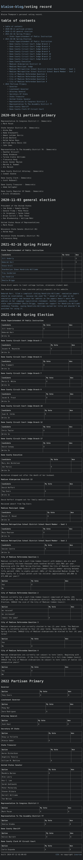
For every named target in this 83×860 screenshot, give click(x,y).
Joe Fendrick (8, 277)
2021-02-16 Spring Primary (18, 34)
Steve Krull (7, 266)
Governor (13, 87)
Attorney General (17, 92)
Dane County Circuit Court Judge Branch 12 (30, 57)
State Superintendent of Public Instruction (30, 36)
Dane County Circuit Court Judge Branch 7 (29, 49)
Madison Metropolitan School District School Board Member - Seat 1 (42, 69)
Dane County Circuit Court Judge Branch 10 (30, 54)
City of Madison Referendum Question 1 (28, 74)
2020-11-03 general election (19, 31)
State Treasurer (17, 97)
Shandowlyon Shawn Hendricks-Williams (20, 269)
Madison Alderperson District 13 (25, 64)
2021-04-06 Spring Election (18, 39)
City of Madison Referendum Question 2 (28, 77)
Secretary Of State (18, 94)
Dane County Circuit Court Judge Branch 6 (29, 46)
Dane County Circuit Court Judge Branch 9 (29, 51)
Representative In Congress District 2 (28, 102)
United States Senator (20, 99)
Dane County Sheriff (19, 107)
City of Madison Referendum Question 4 (28, 82)
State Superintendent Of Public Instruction (30, 41)
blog (19, 7)
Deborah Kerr (8, 262)
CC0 (57, 855)
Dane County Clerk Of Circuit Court (26, 109)
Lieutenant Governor (19, 89)
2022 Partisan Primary (15, 84)
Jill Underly (8, 258)
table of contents (13, 26)
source (78, 855)
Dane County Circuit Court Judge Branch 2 (29, 44)
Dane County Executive (20, 62)
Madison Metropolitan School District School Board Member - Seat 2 (42, 72)
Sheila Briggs (8, 280)
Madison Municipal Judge (21, 67)
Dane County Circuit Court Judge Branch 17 (30, 59)
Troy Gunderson (9, 273)
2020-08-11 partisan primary (19, 29)
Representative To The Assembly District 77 (30, 104)
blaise (7, 7)
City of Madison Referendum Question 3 (28, 79)
